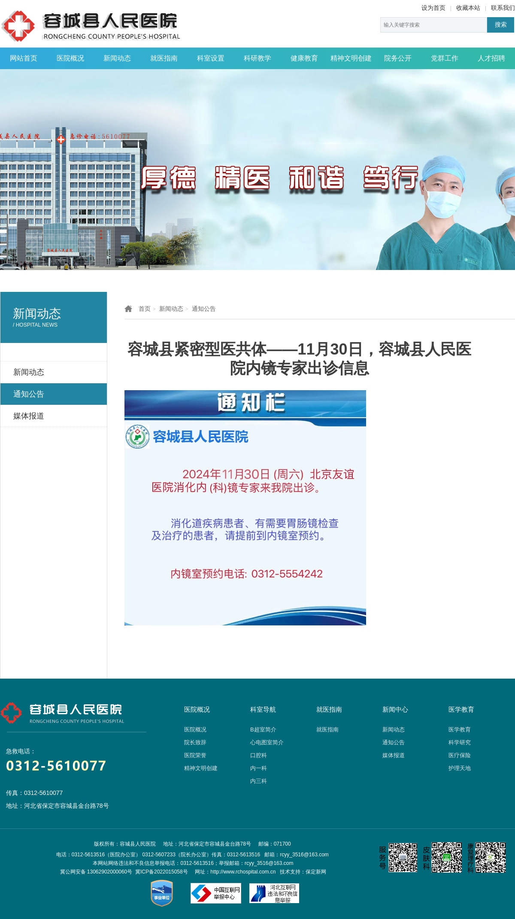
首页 (145, 308)
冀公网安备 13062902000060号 (96, 872)
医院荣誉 (195, 755)
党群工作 (444, 58)
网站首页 (23, 58)
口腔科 (258, 755)
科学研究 (459, 742)
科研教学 (257, 58)
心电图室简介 (267, 742)
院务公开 (398, 58)
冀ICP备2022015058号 (161, 872)
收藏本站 (468, 7)
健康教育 (304, 58)
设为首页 (433, 7)
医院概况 (70, 58)
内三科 (258, 781)
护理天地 (459, 768)
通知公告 (204, 308)
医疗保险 (459, 755)
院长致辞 (195, 742)
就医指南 (164, 58)
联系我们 (503, 7)
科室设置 (210, 58)
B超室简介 (263, 729)
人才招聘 (491, 58)
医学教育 (459, 729)
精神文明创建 (351, 58)
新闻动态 (117, 58)
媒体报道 (393, 755)
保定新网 (316, 872)
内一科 (258, 768)
